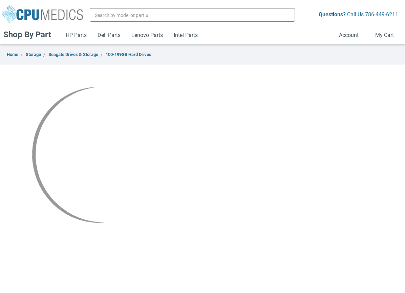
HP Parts (76, 34)
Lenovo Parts (147, 34)
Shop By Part (30, 34)
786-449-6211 (381, 14)
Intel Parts (186, 34)
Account (351, 34)
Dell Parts (109, 34)
